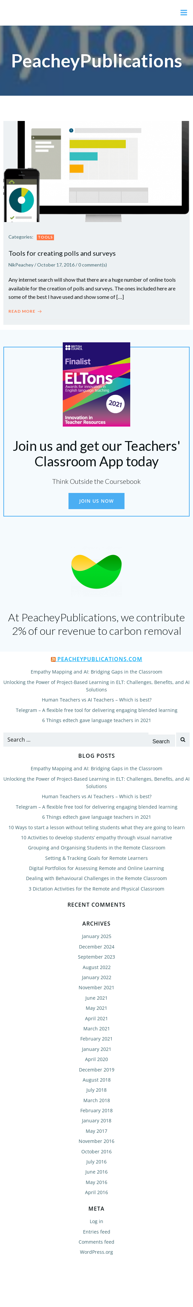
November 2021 (96, 987)
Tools (45, 237)
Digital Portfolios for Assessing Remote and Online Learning (96, 868)
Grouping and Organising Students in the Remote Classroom (96, 847)
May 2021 (96, 1008)
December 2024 (96, 946)
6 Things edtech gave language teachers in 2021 (96, 720)
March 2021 (96, 1028)
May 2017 (96, 1131)
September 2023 (96, 957)
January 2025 (96, 936)
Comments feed (96, 1242)
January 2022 (96, 977)
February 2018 (96, 1110)
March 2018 (96, 1100)
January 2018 (96, 1120)
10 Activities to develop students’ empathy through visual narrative (96, 837)
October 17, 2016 (56, 265)
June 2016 (96, 1172)
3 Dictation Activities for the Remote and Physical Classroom (96, 888)
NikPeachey (20, 265)
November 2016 (96, 1141)
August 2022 (97, 967)
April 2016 (96, 1192)
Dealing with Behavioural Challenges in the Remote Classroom (96, 878)
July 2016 (96, 1161)
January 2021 (96, 1049)
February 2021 (96, 1038)
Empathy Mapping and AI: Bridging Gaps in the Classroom (96, 671)
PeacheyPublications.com (99, 659)
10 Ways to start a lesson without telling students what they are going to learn (96, 827)
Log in (96, 1221)
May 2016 (96, 1182)
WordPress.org (96, 1252)
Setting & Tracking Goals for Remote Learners (96, 858)
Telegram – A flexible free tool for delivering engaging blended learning (96, 710)
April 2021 (96, 1018)
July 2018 (96, 1090)
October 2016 (96, 1151)
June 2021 (96, 998)
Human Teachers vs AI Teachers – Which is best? (96, 699)
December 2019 (96, 1069)
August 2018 (97, 1080)
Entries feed (96, 1231)
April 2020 (96, 1059)
